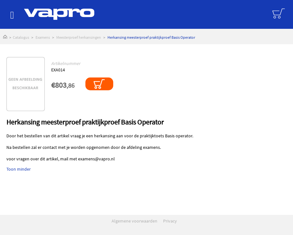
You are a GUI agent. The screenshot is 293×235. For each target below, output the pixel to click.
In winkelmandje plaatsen (99, 83)
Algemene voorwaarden (134, 221)
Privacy (170, 221)
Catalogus (21, 37)
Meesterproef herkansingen (78, 37)
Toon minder (18, 169)
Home (5, 37)
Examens (43, 37)
